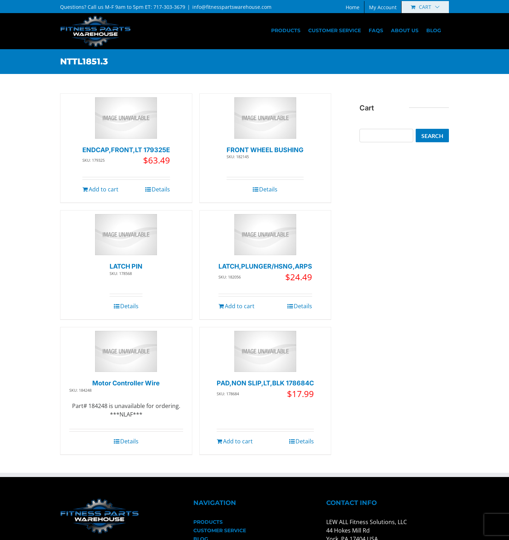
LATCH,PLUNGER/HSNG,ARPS (265, 266)
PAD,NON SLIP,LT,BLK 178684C (265, 383)
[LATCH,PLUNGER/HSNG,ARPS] (265, 234)
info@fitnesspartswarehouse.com (231, 7)
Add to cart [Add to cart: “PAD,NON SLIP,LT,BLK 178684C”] (238, 441)
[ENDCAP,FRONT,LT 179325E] (126, 118)
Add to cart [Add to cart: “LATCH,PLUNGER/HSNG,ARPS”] (240, 306)
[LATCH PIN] (126, 234)
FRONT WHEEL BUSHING (265, 150)
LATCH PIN (126, 266)
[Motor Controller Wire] (126, 351)
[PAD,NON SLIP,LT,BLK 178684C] (265, 351)
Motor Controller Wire (126, 383)
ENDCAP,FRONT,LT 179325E (126, 150)
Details (161, 189)
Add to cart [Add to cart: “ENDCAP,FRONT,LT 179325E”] (103, 189)
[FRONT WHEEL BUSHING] (265, 118)
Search (432, 135)
